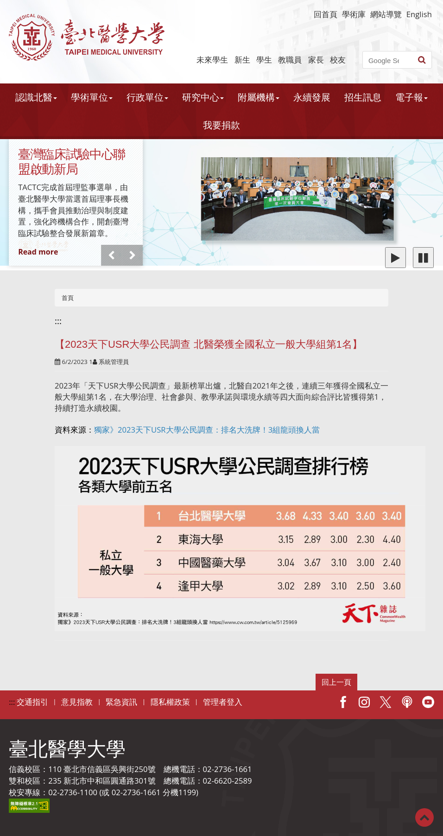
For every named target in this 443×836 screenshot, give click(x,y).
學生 (264, 59)
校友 (338, 59)
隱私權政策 (170, 701)
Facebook (343, 702)
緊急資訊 (121, 701)
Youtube (428, 702)
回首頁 (325, 14)
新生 (242, 59)
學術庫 (354, 14)
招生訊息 (362, 97)
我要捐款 (221, 125)
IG (364, 702)
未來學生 (212, 59)
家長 (316, 59)
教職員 (290, 59)
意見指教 (77, 701)
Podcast (407, 702)
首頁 (68, 298)
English (419, 14)
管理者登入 (222, 701)
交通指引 (32, 701)
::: (58, 321)
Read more (38, 252)
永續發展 (311, 97)
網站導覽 (386, 14)
